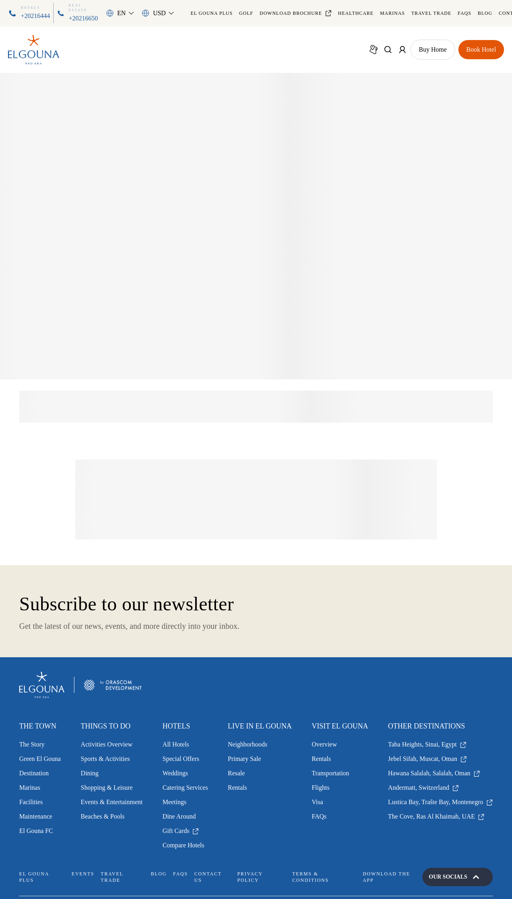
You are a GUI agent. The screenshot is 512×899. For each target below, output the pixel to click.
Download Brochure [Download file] (296, 13)
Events (83, 874)
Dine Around (179, 816)
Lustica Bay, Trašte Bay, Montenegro (440, 802)
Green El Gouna (40, 758)
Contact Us (208, 877)
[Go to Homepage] (33, 50)
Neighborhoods (248, 744)
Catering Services (185, 787)
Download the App (386, 877)
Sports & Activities (105, 758)
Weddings (175, 773)
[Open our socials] (457, 877)
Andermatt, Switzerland (423, 787)
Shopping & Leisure (107, 787)
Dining (89, 773)
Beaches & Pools (102, 816)
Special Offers (180, 758)
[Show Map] (373, 49)
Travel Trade (431, 13)
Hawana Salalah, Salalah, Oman (434, 773)
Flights (320, 787)
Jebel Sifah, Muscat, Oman (427, 758)
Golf (246, 13)
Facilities (31, 802)
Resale (236, 773)
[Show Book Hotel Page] (481, 49)
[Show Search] (388, 49)
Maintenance (35, 816)
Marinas (392, 13)
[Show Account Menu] (402, 49)
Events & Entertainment (112, 802)
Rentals (237, 787)
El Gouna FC (36, 830)
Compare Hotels (183, 845)
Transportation (330, 773)
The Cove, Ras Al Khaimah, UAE (436, 816)
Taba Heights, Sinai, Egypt (427, 744)
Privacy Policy (249, 877)
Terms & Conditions (310, 877)
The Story (32, 744)
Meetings (174, 802)
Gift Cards (180, 830)
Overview (324, 744)
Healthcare (356, 13)
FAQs (464, 13)
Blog (485, 13)
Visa (317, 802)
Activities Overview (106, 744)
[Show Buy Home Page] (432, 50)
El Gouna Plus (211, 13)
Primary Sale (244, 758)
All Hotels (175, 744)
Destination (34, 773)
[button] (119, 13)
